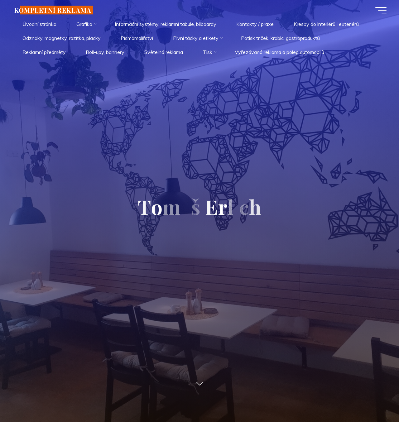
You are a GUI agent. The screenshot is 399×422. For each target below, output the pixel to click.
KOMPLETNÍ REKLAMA (52, 10)
